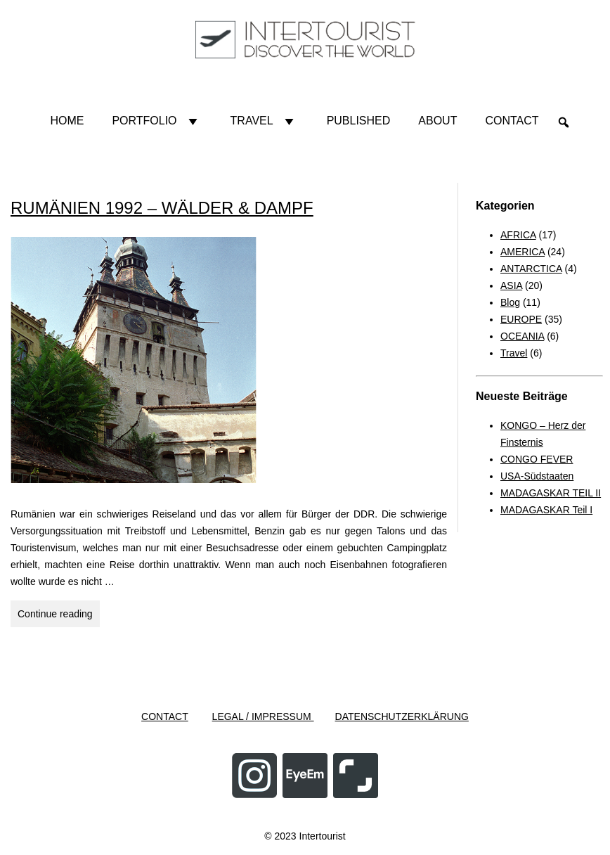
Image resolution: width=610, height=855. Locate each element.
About (437, 121)
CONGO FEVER (536, 459)
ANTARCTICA (531, 268)
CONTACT (164, 716)
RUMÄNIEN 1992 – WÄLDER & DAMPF (162, 207)
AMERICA (522, 251)
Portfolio (157, 121)
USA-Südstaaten (536, 476)
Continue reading (59, 616)
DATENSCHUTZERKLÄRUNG (402, 716)
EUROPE (521, 319)
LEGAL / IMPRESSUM (263, 716)
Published (359, 121)
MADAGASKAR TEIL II (550, 493)
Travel (265, 121)
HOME (67, 121)
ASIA (511, 285)
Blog (510, 302)
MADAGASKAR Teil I (546, 509)
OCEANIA (522, 336)
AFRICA (518, 234)
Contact (511, 121)
